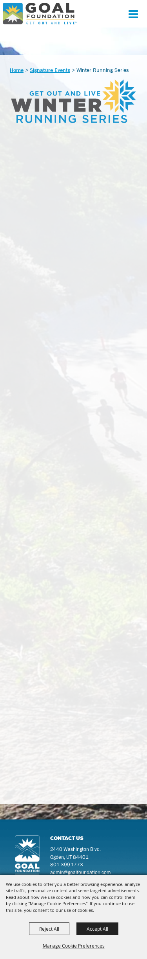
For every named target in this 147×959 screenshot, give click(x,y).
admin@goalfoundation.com (80, 872)
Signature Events (50, 70)
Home (17, 70)
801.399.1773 (66, 864)
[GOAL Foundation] (40, 13)
